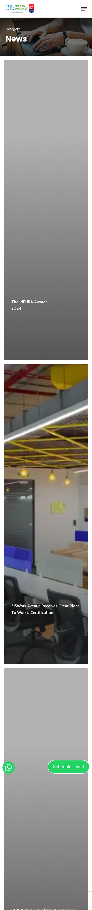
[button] (84, 8)
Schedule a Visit (68, 766)
